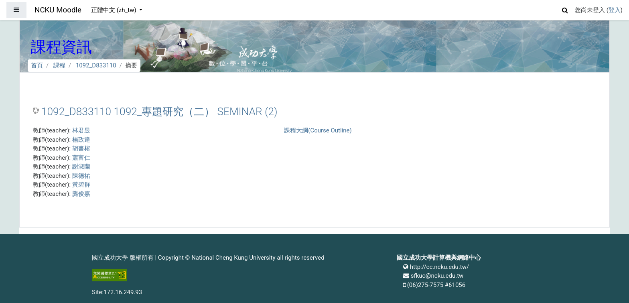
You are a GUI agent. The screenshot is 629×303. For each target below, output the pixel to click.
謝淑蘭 (81, 166)
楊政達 (81, 139)
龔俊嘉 (81, 193)
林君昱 (81, 130)
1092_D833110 (96, 65)
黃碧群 (81, 184)
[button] (565, 9)
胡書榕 (81, 148)
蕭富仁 (81, 157)
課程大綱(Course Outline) (317, 130)
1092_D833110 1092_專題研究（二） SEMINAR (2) (159, 112)
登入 (615, 10)
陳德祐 (81, 175)
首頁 (37, 65)
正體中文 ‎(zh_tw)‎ (114, 10)
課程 (59, 65)
